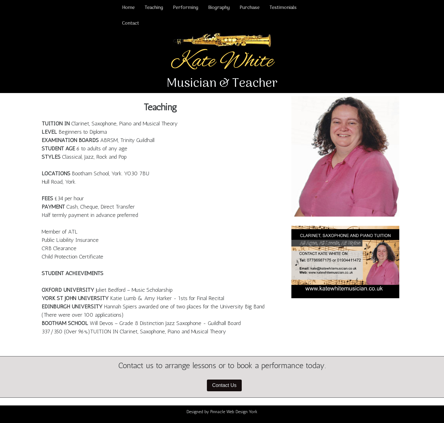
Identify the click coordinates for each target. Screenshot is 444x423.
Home (128, 7)
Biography (219, 7)
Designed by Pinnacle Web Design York (222, 411)
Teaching (154, 7)
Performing (185, 7)
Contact (130, 23)
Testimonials (283, 7)
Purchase (250, 7)
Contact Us (224, 385)
